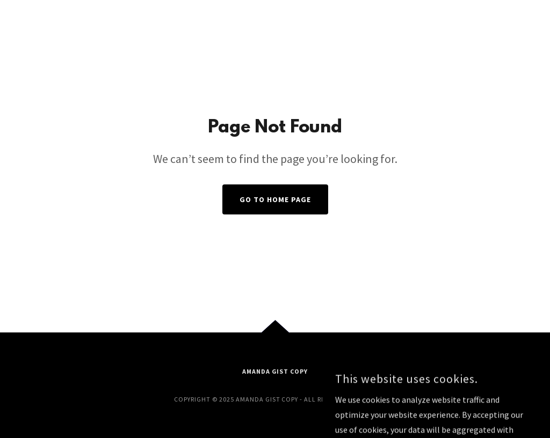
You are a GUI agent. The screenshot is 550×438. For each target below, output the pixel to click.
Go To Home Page (275, 199)
